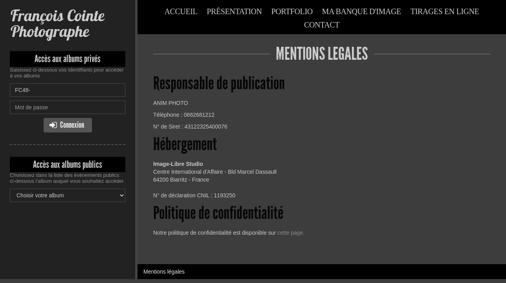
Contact (321, 24)
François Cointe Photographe (57, 23)
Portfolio (292, 11)
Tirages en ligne (445, 11)
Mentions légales (164, 271)
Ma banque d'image (361, 11)
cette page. (290, 233)
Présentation (234, 11)
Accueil (181, 11)
